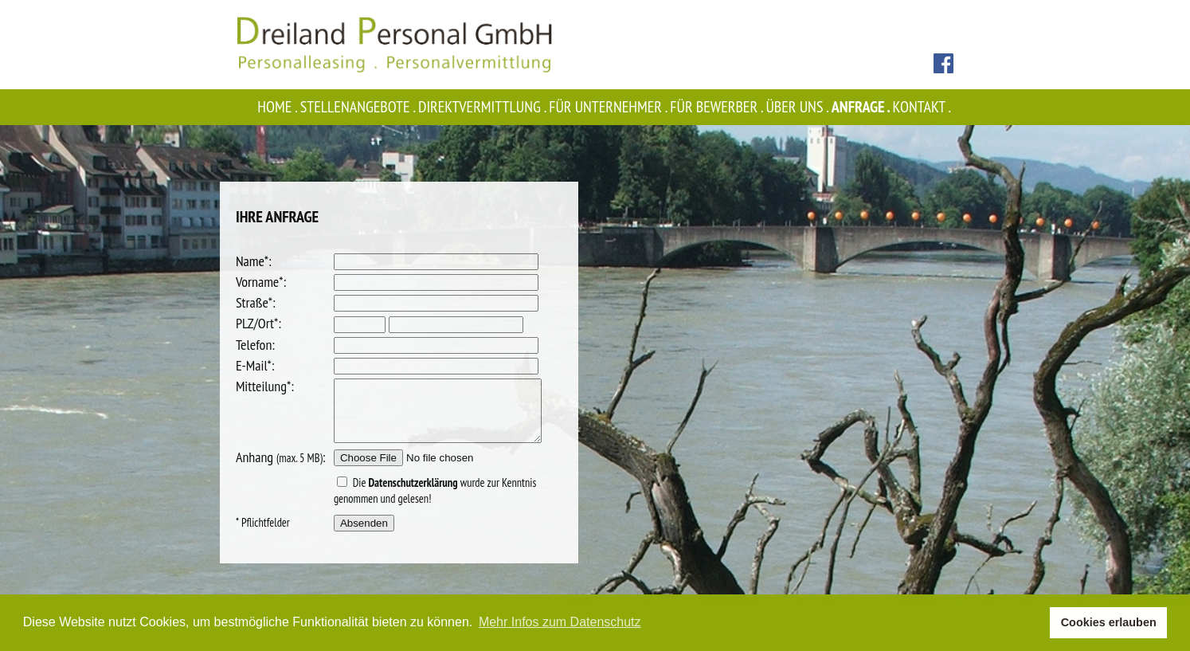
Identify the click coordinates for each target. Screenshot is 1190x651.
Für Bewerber (717, 106)
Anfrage (862, 106)
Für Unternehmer (609, 106)
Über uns (798, 106)
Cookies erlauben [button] (1109, 622)
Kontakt (923, 106)
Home (278, 106)
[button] (1033, 623)
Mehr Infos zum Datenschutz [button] (560, 622)
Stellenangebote (359, 106)
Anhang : (281, 469)
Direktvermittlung (483, 106)
